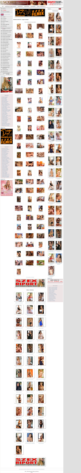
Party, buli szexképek (5, 153)
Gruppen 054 (40, 184)
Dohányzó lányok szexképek (6, 107)
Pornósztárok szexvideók (52, 298)
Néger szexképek (4, 150)
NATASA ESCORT (19, 417)
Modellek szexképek (5, 148)
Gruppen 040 (19, 149)
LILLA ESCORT (41, 354)
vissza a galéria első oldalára (30, 277)
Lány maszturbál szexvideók (53, 294)
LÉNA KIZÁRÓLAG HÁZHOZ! (59, 191)
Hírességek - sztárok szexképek (6, 115)
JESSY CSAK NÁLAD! (19, 366)
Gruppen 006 (40, 39)
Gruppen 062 (30, 211)
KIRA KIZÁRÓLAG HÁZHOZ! (51, 264)
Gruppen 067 (19, 230)
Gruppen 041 (30, 148)
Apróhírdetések (20, 6)
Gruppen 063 (40, 211)
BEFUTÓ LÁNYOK (5, 21)
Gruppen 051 (40, 176)
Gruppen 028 (19, 112)
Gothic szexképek (4, 112)
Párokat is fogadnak (6, 54)
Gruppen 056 (30, 193)
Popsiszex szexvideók (52, 297)
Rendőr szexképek (4, 159)
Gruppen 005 (30, 38)
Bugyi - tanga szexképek (5, 103)
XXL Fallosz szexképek (5, 177)
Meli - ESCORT (58, 34)
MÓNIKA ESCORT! (30, 328)
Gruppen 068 (30, 230)
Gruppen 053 (30, 184)
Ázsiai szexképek (4, 99)
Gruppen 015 (40, 66)
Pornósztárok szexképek (5, 157)
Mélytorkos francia (6, 56)
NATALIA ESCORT (51, 129)
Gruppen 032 (30, 122)
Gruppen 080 (30, 265)
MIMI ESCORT (58, 166)
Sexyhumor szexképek (5, 161)
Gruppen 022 (19, 93)
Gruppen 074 (30, 247)
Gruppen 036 (40, 130)
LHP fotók (4, 51)
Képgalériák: (7, 95)
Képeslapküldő (33, 6)
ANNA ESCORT (58, 22)
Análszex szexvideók (52, 290)
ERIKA (30, 417)
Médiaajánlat (42, 469)
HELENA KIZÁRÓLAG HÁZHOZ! (58, 57)
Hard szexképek (4, 114)
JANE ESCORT (19, 443)
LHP (3, 6)
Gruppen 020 (30, 85)
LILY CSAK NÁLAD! (30, 379)
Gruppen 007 (19, 48)
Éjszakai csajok (5, 57)
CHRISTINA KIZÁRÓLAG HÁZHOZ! (30, 430)
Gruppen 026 (30, 103)
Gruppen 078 (40, 256)
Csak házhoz (4, 33)
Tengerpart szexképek (5, 168)
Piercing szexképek (4, 154)
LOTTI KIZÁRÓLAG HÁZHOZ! (30, 443)
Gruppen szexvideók (52, 291)
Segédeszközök (5, 42)
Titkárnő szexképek (4, 171)
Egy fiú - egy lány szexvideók (53, 287)
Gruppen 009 (40, 47)
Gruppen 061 (19, 211)
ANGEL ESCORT (41, 443)
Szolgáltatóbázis (26, 6)
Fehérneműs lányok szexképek (6, 109)
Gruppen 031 (19, 122)
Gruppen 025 (19, 103)
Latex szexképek (4, 121)
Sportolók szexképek (5, 163)
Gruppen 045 (40, 157)
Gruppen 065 (30, 220)
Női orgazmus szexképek (5, 151)
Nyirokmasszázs (5, 62)
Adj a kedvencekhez (33, 469)
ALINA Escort (19, 404)
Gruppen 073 (19, 247)
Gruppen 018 (40, 75)
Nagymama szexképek (5, 149)
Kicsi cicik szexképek (5, 119)
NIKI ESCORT (30, 366)
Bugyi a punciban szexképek (6, 104)
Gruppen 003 (40, 29)
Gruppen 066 (40, 220)
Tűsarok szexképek (4, 174)
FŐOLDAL (4, 8)
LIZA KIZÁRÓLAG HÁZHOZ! (18, 340)
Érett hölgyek (5, 45)
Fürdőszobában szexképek (5, 111)
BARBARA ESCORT (30, 354)
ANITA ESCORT (58, 94)
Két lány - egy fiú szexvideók (53, 289)
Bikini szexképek (4, 100)
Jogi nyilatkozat (21, 469)
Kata (41, 366)
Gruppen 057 (40, 193)
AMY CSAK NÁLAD (58, 82)
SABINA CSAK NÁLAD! (51, 142)
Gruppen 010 (19, 57)
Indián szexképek (4, 116)
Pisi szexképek (4, 155)
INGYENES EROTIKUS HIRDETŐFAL (5, 68)
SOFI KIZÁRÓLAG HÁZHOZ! (41, 379)
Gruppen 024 (40, 94)
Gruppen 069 (40, 229)
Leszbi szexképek (4, 122)
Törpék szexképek (4, 172)
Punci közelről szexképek (5, 158)
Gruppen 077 (30, 256)
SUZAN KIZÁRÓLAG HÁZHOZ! (30, 341)
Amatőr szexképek (4, 97)
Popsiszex (4, 48)
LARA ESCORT (41, 328)
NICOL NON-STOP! (30, 315)
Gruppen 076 (19, 257)
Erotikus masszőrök (6, 36)
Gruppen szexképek (5, 113)
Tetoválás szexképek (5, 170)
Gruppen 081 (40, 265)
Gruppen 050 (30, 176)
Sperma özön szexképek (5, 162)
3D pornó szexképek (5, 96)
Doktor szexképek (4, 108)
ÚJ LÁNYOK (4, 18)
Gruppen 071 (30, 238)
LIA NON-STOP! (41, 417)
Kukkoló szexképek (5, 120)
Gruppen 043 (19, 158)
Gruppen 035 (30, 131)
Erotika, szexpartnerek (40, 6)
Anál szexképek (4, 98)
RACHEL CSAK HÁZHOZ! (41, 340)
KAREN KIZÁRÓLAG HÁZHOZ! (19, 430)
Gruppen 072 (40, 238)
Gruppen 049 (19, 176)
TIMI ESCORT (41, 404)
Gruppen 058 (19, 202)
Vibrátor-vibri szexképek (5, 176)
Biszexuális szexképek (5, 101)
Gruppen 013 (19, 66)
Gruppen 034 (19, 131)
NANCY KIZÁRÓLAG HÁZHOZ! (51, 203)
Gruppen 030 (40, 112)
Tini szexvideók (51, 299)
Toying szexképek (4, 173)
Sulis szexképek (4, 164)
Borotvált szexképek (5, 102)
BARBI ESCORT (30, 404)
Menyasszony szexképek (5, 124)
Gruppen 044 (30, 157)
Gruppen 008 (30, 48)
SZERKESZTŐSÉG (5, 69)
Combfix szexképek (5, 105)
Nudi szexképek (4, 152)
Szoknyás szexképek (5, 166)
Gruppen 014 (30, 66)
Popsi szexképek (4, 156)
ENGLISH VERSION (7, 14)
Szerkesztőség (38, 469)
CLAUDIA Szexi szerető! (19, 328)
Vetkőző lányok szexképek (5, 175)
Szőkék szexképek (4, 165)
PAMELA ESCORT (19, 354)
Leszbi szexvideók (51, 295)
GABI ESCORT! (58, 203)
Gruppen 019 (19, 85)
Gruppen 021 (40, 84)
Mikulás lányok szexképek (5, 125)
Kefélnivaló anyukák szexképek (6, 118)
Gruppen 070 (19, 238)
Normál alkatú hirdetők (7, 39)
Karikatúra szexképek (5, 117)
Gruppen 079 (19, 265)
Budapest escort (5, 63)
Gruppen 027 (40, 103)
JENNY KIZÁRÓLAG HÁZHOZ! (41, 315)
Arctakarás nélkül (6, 53)
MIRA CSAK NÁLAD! (19, 379)
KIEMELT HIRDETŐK (5, 24)
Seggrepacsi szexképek (5, 160)
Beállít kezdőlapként (27, 469)
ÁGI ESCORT (19, 315)
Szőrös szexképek (4, 167)
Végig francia (5, 50)
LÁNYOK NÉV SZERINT (6, 65)
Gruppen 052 (19, 184)
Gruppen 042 (40, 148)
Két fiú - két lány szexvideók (53, 288)
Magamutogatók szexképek (6, 123)
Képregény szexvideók (52, 293)
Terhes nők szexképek (5, 169)
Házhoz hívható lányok (7, 30)
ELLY (51, 46)
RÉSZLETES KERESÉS (5, 11)
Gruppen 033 (40, 121)
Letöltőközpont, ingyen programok (10, 6)
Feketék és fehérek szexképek (6, 110)
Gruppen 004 (19, 38)
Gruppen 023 (30, 93)
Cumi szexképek (4, 106)
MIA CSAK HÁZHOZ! (51, 239)
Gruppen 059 (30, 202)
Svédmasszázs (5, 60)
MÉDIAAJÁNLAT (5, 71)
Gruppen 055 (19, 193)
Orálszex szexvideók (52, 296)
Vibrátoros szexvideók (52, 300)
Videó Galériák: (55, 285)
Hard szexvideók (51, 292)
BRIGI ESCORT (51, 106)
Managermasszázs (6, 59)
